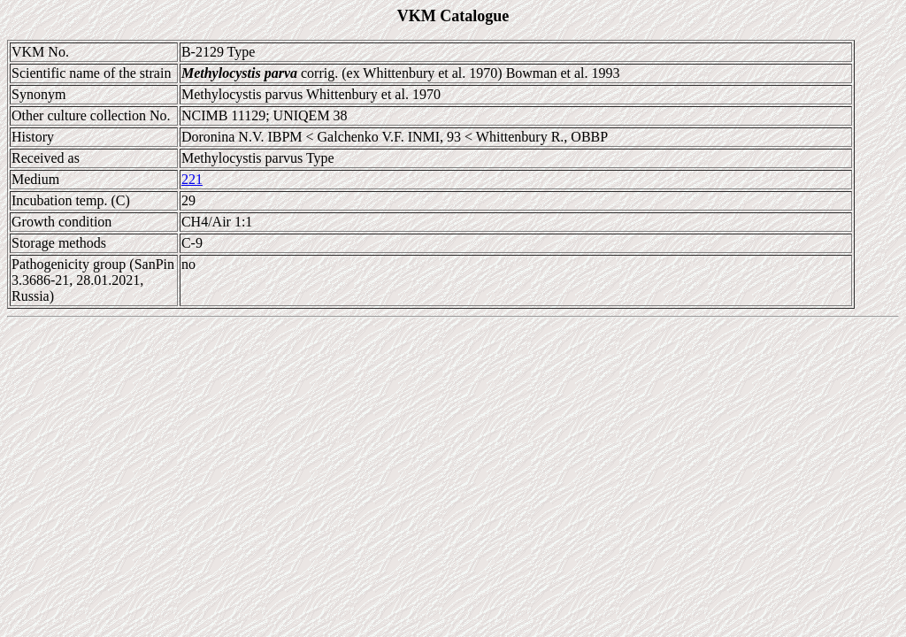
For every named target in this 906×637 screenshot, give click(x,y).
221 (192, 179)
